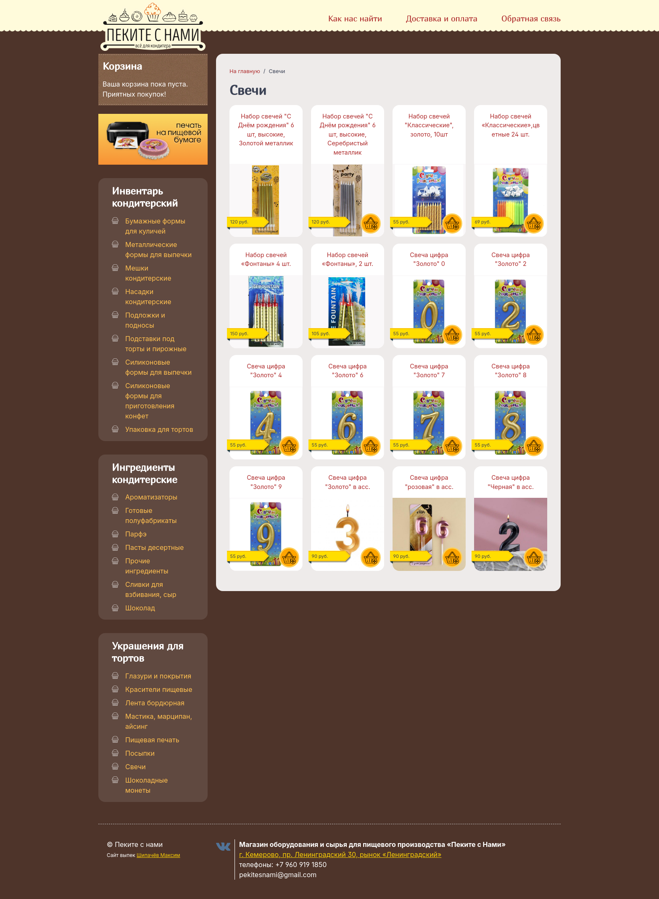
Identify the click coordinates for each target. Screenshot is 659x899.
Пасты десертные (154, 547)
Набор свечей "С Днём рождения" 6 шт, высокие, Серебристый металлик (347, 134)
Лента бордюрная (155, 703)
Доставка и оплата (441, 18)
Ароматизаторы (151, 497)
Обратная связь (531, 18)
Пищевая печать (152, 740)
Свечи (135, 766)
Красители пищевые (158, 689)
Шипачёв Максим (158, 855)
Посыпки (140, 753)
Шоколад (140, 608)
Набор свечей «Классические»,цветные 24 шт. (511, 125)
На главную (244, 71)
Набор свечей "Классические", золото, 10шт (429, 125)
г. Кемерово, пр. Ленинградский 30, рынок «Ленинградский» (340, 854)
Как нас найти (355, 18)
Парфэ (136, 534)
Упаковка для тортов (159, 429)
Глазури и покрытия (158, 676)
